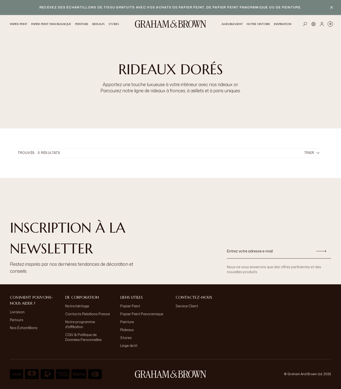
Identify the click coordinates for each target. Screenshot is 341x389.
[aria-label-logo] (170, 374)
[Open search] (305, 24)
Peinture (127, 321)
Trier (311, 153)
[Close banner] (332, 7)
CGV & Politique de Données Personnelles (83, 337)
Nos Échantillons (23, 327)
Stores (126, 337)
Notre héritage (77, 306)
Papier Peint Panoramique (141, 314)
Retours (16, 319)
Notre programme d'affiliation (80, 324)
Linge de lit (128, 345)
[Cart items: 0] (330, 24)
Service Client (187, 306)
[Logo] (170, 24)
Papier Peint (130, 306)
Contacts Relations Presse (87, 314)
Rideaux (127, 329)
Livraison (17, 312)
